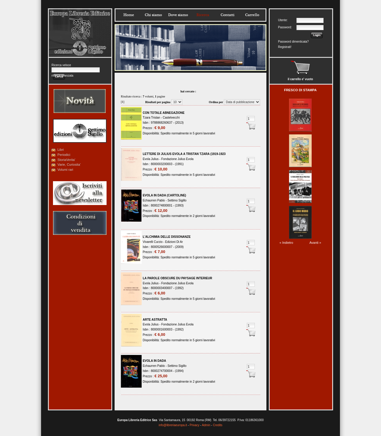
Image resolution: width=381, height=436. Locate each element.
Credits (217, 425)
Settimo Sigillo (177, 200)
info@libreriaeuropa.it (173, 425)
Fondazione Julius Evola (177, 159)
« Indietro (286, 242)
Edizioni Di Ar (174, 241)
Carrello (252, 15)
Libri (60, 149)
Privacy (194, 425)
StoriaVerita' (66, 160)
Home (128, 15)
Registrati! (284, 47)
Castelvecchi (171, 117)
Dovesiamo (178, 15)
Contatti (227, 15)
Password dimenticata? (293, 41)
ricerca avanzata (62, 75)
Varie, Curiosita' (69, 164)
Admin (206, 425)
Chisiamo (153, 15)
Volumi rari (65, 169)
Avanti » (315, 242)
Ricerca (202, 15)
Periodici (63, 154)
